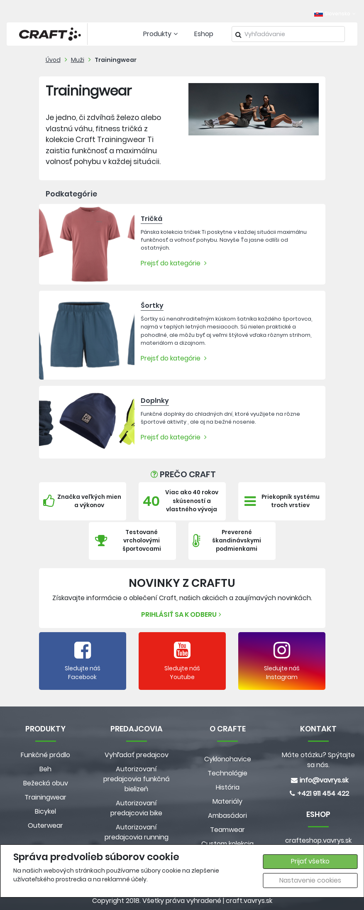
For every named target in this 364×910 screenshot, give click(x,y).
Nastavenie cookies (310, 880)
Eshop (203, 34)
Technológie (227, 773)
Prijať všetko (310, 861)
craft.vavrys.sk (249, 900)
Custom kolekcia (227, 844)
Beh (45, 769)
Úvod (53, 60)
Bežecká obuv (45, 783)
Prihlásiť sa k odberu (182, 614)
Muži (77, 60)
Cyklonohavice (227, 759)
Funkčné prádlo (45, 755)
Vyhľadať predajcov (137, 755)
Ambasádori (227, 815)
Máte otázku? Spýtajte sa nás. (318, 760)
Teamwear (227, 829)
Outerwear (45, 825)
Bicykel (45, 811)
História (227, 787)
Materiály (227, 801)
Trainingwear (116, 60)
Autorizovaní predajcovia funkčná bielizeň (136, 779)
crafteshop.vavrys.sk (318, 840)
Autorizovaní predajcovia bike (136, 808)
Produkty (161, 34)
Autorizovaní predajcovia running (137, 832)
